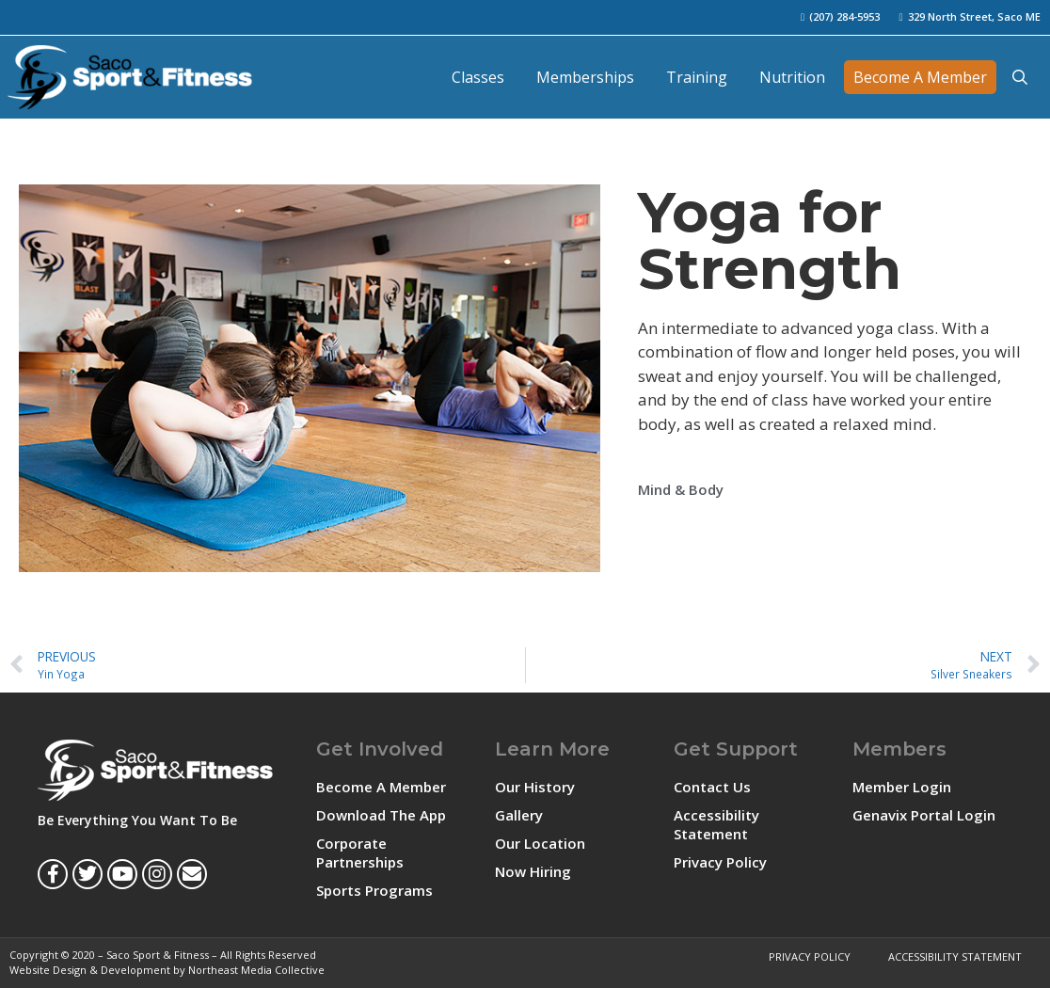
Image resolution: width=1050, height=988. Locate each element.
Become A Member (920, 77)
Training (696, 77)
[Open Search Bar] (1019, 77)
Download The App (381, 814)
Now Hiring (533, 871)
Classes (478, 77)
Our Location (540, 843)
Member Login (901, 786)
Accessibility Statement (716, 824)
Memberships (585, 77)
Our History (535, 786)
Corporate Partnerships (360, 852)
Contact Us (712, 786)
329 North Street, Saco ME (974, 16)
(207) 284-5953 (844, 16)
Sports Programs (374, 890)
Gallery (519, 814)
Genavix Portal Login (923, 814)
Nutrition (792, 77)
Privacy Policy (720, 862)
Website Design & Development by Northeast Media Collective (167, 970)
